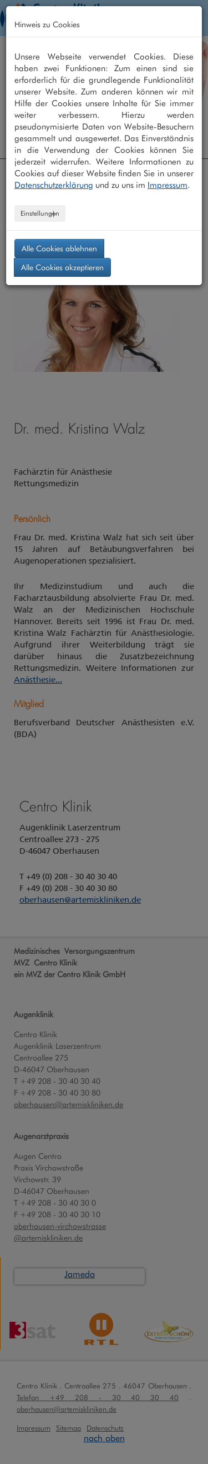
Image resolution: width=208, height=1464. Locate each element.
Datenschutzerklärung (53, 185)
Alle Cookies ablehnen (59, 248)
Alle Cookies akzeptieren (62, 267)
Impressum (167, 185)
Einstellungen (40, 213)
